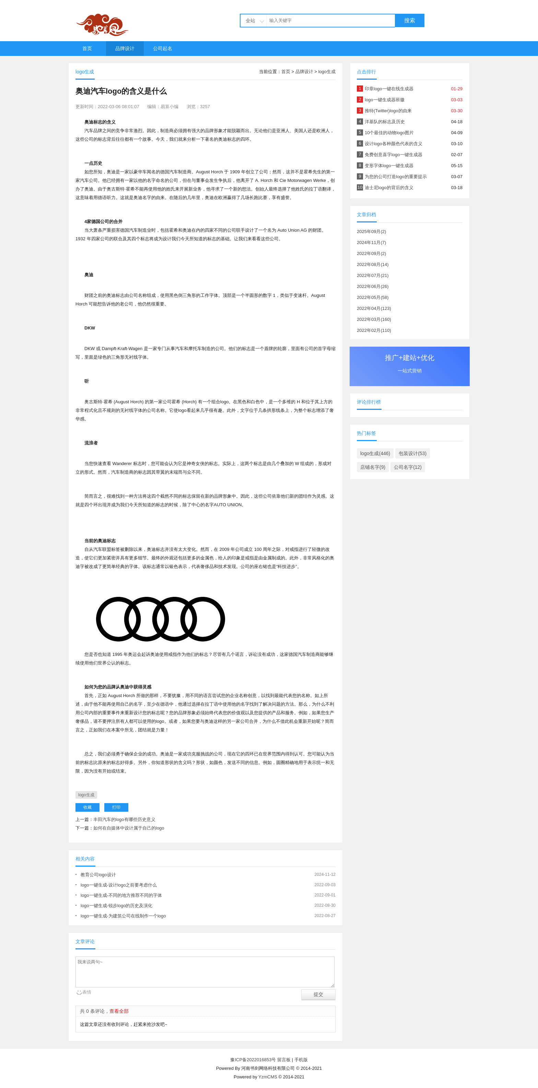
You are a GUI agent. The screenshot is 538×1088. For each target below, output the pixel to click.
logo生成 (327, 71)
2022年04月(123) (374, 308)
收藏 (87, 807)
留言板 (284, 1059)
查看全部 (119, 1011)
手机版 (301, 1059)
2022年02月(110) (374, 330)
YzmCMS (267, 1076)
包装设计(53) (412, 453)
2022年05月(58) (373, 297)
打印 (116, 807)
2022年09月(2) (371, 253)
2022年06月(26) (373, 286)
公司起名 (162, 48)
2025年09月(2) (371, 231)
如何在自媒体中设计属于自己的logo (128, 828)
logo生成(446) (375, 453)
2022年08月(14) (373, 264)
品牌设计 (124, 48)
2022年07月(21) (373, 275)
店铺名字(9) (372, 467)
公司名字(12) (408, 467)
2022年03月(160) (374, 319)
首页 (87, 48)
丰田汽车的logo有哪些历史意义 (124, 819)
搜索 (409, 20)
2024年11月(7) (371, 242)
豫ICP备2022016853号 (253, 1059)
